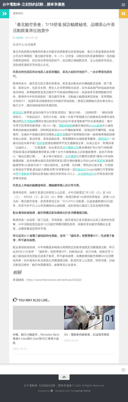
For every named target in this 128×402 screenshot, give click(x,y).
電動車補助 (65, 125)
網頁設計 (18, 112)
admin (19, 37)
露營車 (101, 160)
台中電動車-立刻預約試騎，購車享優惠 (35, 4)
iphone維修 (95, 125)
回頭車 (41, 143)
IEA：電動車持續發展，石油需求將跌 (86, 334)
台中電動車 (28, 121)
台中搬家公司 (70, 147)
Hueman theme (82, 390)
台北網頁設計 (86, 174)
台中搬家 (70, 156)
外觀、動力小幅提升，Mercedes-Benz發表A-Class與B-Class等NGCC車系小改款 (36, 338)
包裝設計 (80, 169)
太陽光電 (59, 134)
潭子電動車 (22, 174)
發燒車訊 (18, 13)
